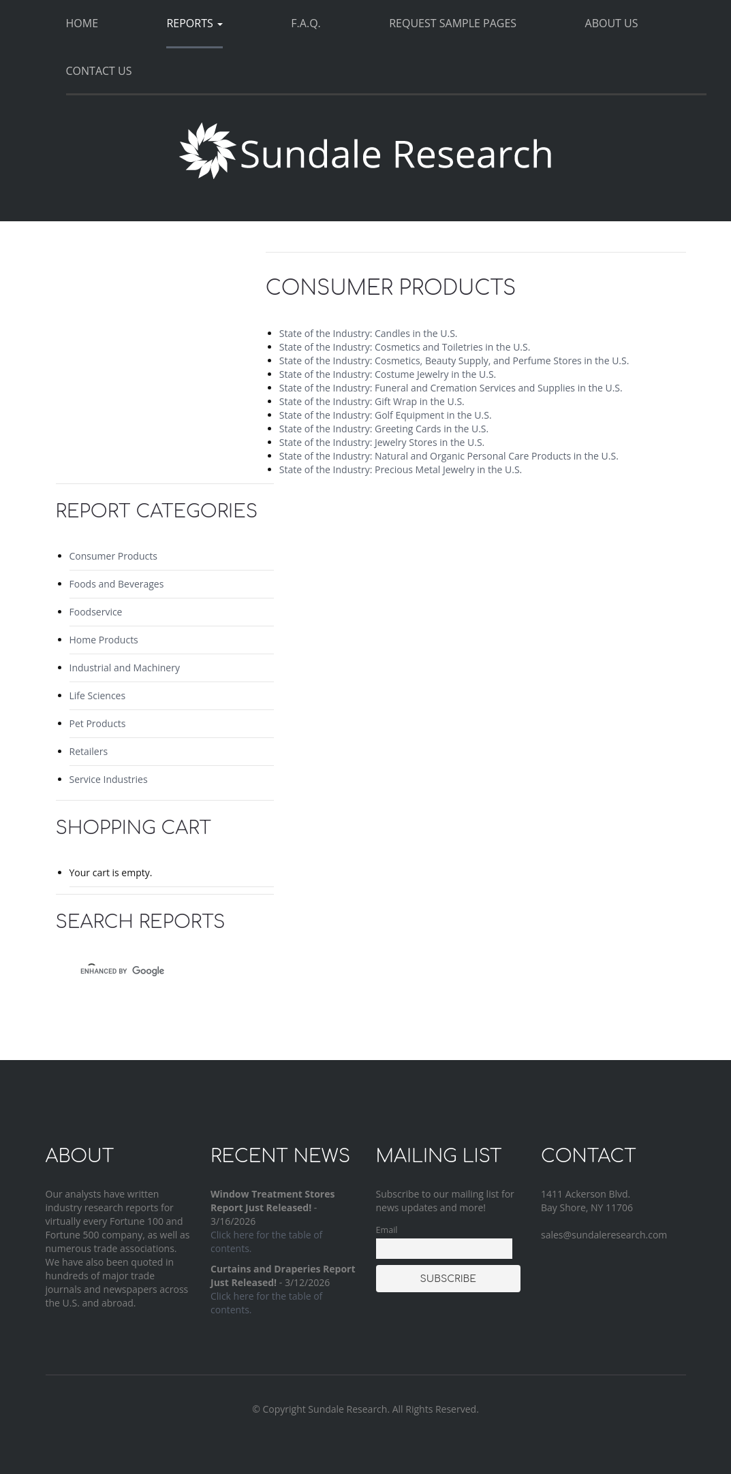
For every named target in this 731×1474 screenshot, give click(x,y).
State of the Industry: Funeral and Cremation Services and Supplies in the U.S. (451, 387)
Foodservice (96, 611)
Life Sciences (97, 695)
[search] (152, 970)
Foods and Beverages (116, 583)
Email (387, 1230)
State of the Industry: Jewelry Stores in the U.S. (381, 442)
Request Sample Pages (452, 23)
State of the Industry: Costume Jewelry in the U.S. (387, 374)
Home (82, 23)
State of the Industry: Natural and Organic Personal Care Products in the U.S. (449, 455)
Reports (194, 23)
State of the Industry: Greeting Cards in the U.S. (383, 428)
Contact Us (99, 70)
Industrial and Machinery (124, 667)
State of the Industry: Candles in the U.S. (368, 333)
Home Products (103, 639)
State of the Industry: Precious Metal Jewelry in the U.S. (400, 469)
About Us (611, 23)
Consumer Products (113, 555)
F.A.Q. (305, 23)
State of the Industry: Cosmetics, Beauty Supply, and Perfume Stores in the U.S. (454, 360)
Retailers (88, 751)
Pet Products (97, 723)
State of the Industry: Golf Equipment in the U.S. (385, 414)
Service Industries (108, 779)
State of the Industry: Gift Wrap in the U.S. (372, 401)
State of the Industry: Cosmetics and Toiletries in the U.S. (405, 346)
